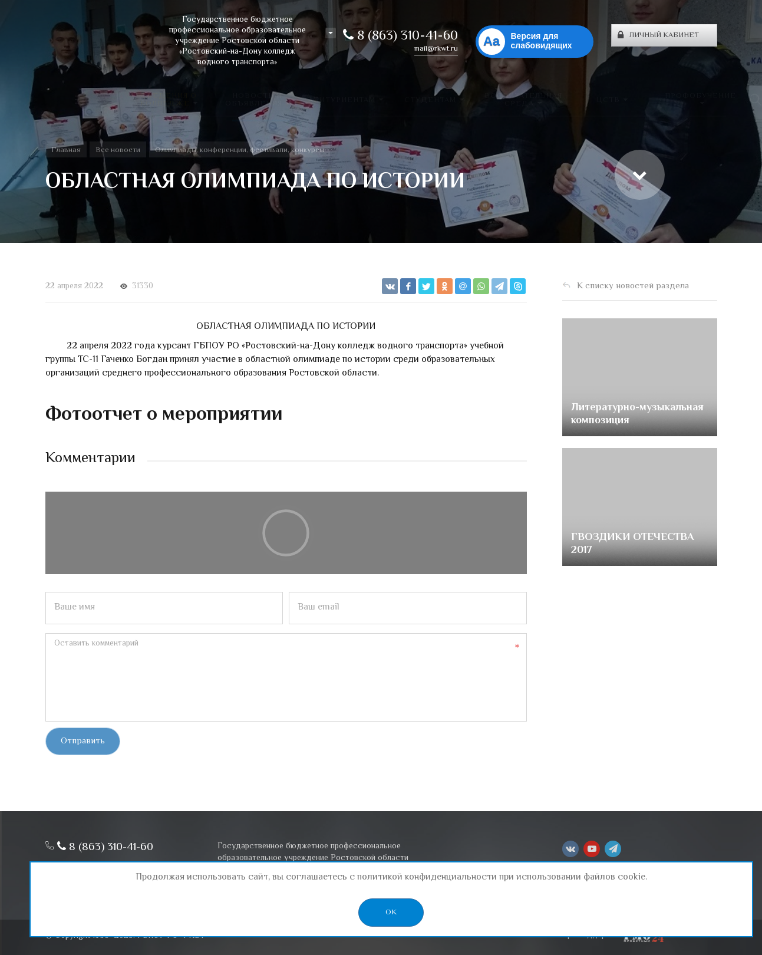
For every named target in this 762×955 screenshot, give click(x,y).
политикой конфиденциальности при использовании (469, 877)
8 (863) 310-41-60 (400, 36)
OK (391, 912)
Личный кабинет (658, 35)
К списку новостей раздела (633, 286)
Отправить (83, 741)
